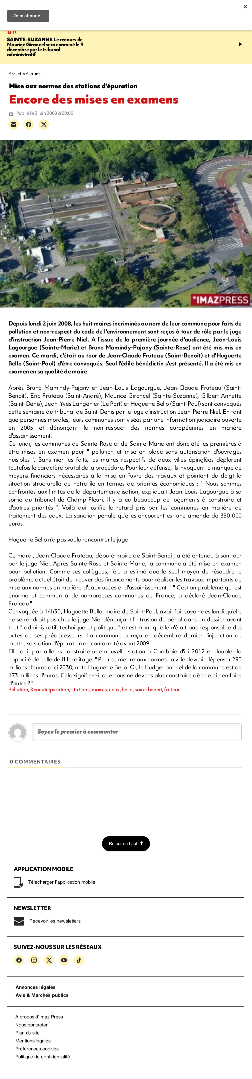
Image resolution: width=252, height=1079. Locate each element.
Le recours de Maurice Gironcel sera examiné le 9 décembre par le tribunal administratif (45, 47)
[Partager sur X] (43, 124)
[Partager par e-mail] (13, 124)
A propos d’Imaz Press (39, 1017)
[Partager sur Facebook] (28, 124)
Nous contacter (31, 1025)
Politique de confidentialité (42, 1057)
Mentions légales (33, 1041)
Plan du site (27, 1033)
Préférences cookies (37, 1049)
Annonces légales (36, 987)
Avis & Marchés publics (42, 995)
